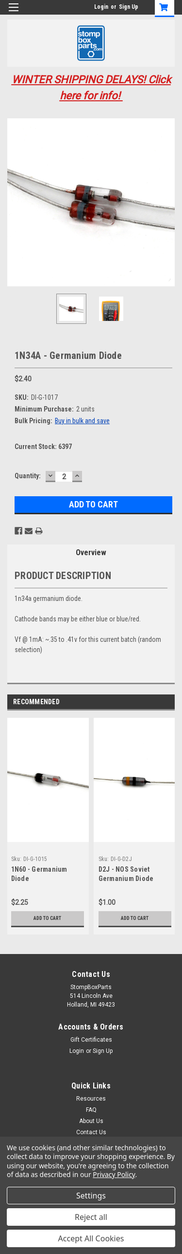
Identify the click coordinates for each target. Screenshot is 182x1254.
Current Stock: (43, 446)
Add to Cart (47, 918)
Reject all (91, 1217)
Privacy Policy (114, 1174)
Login (101, 6)
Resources (91, 1098)
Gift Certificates (91, 1039)
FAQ (91, 1109)
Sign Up (128, 6)
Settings (91, 1195)
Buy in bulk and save (82, 421)
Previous (155, 702)
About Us (91, 1121)
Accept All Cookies (91, 1238)
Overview (91, 552)
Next (169, 702)
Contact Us (91, 1132)
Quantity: (28, 476)
